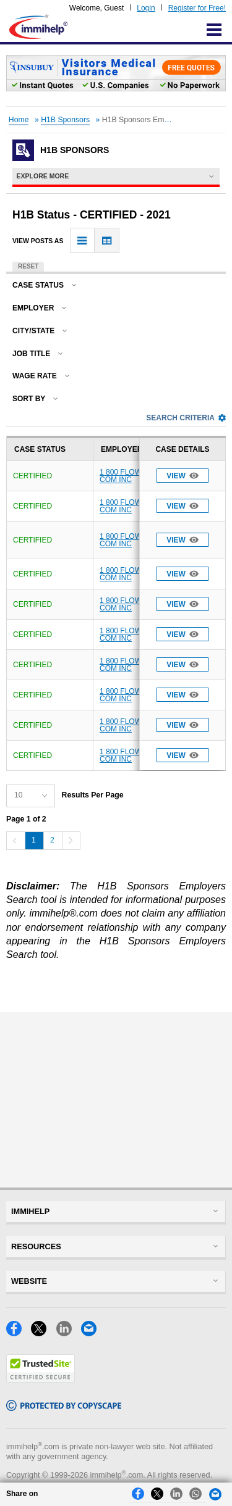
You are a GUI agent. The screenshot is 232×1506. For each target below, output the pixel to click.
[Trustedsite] (40, 1379)
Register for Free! (197, 8)
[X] (43, 1333)
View (182, 475)
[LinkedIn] (68, 1333)
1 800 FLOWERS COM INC (128, 476)
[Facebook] (18, 1333)
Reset (28, 266)
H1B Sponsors (65, 119)
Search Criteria (186, 418)
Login (146, 8)
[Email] (92, 1333)
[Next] (71, 840)
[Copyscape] (63, 1407)
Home (19, 119)
